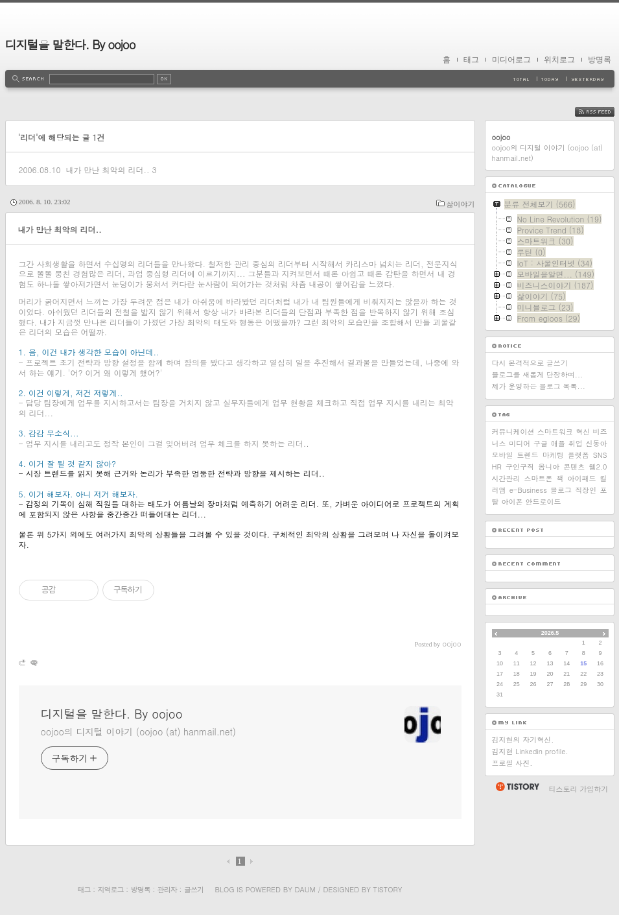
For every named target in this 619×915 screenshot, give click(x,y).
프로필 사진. (512, 763)
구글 (540, 443)
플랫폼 (578, 455)
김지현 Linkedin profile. (530, 751)
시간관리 (506, 478)
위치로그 (559, 59)
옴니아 (548, 466)
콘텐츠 (574, 466)
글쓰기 (194, 889)
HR (497, 466)
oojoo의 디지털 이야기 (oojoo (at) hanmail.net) (138, 731)
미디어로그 (511, 59)
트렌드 (528, 455)
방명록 (599, 59)
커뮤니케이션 (513, 431)
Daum (304, 889)
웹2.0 (598, 466)
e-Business (528, 490)
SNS (600, 455)
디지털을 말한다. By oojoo (70, 44)
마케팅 (553, 455)
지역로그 (111, 889)
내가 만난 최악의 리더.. (107, 169)
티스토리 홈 (517, 786)
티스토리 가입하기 (579, 789)
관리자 (167, 889)
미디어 (519, 443)
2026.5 (550, 633)
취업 (575, 443)
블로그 (561, 490)
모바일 (502, 455)
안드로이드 (543, 501)
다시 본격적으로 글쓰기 (530, 363)
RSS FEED (604, 112)
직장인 (585, 490)
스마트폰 (538, 478)
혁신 (583, 431)
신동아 (596, 443)
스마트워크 (555, 431)
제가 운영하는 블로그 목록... (538, 386)
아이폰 (512, 501)
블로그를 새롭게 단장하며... (537, 374)
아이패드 (582, 478)
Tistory (388, 889)
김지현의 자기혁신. (523, 739)
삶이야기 (461, 204)
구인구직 (520, 466)
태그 (471, 59)
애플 (558, 443)
